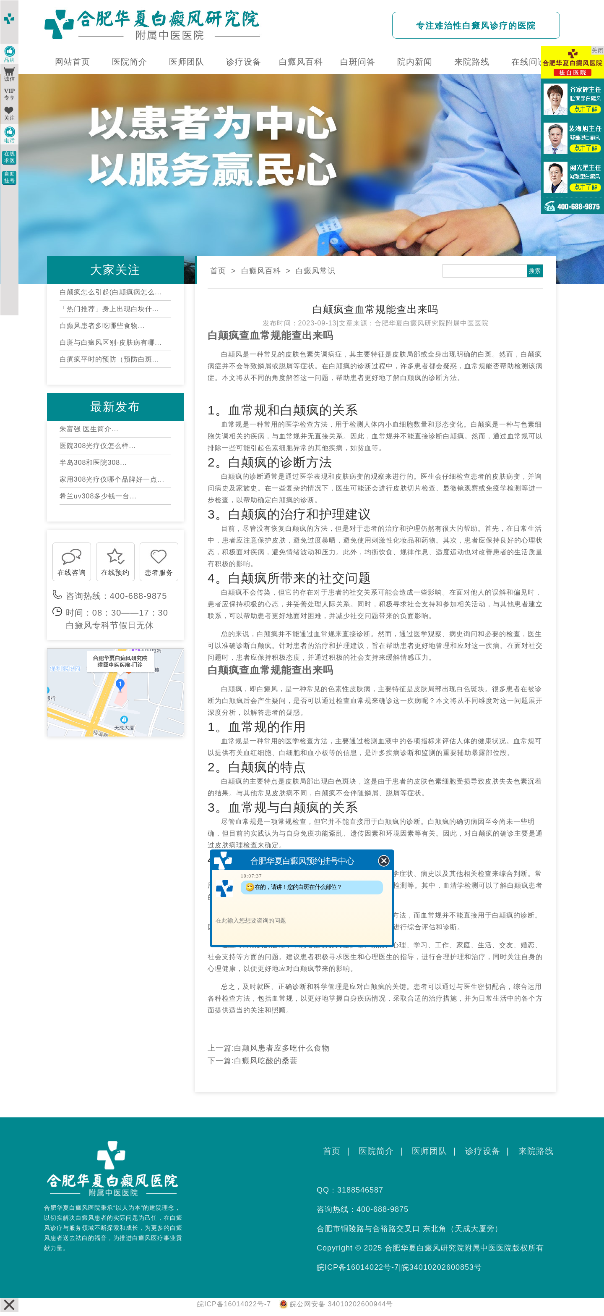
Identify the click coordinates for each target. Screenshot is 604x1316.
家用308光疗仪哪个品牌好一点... (112, 479)
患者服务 (159, 572)
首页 (218, 271)
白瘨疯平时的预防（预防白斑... (109, 359)
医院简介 (129, 61)
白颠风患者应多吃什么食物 (282, 1048)
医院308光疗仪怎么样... (98, 445)
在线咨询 (71, 572)
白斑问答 (357, 61)
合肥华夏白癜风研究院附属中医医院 (432, 323)
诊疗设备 (243, 61)
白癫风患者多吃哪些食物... (102, 325)
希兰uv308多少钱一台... (98, 496)
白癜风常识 (316, 271)
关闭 (597, 50)
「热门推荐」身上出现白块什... (109, 308)
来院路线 (471, 61)
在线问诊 (529, 61)
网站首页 (72, 61)
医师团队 (186, 61)
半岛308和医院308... (93, 462)
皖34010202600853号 (441, 1267)
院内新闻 (414, 61)
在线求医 (9, 157)
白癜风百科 (301, 61)
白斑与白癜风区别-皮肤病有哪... (111, 342)
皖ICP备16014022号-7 (358, 1267)
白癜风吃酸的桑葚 (266, 1060)
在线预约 (115, 572)
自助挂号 (9, 177)
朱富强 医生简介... (89, 429)
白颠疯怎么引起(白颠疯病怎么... (111, 292)
